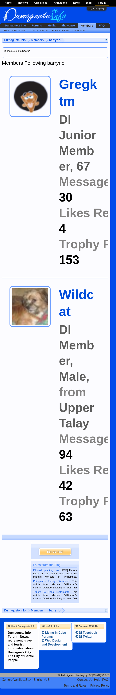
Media (52, 25)
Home (8, 2)
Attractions (60, 2)
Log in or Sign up (96, 8)
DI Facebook (86, 632)
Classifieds (40, 2)
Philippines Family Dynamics (51, 581)
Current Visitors (39, 30)
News (76, 2)
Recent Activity (60, 30)
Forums (37, 25)
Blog (89, 2)
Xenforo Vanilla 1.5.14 (17, 679)
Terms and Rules (75, 685)
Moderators (78, 30)
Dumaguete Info (15, 25)
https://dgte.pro (99, 675)
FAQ (102, 25)
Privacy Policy (99, 685)
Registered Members (15, 30)
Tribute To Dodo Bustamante (51, 592)
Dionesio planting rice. (46, 570)
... (90, 30)
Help (97, 679)
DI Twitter (84, 636)
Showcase (68, 25)
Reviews (23, 2)
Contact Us (84, 679)
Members (87, 25)
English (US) (42, 679)
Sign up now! (55, 551)
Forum (102, 2)
